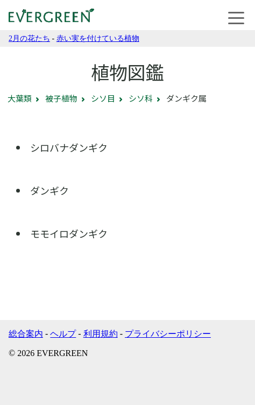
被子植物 (61, 98)
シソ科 (141, 98)
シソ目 (103, 98)
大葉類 (20, 98)
